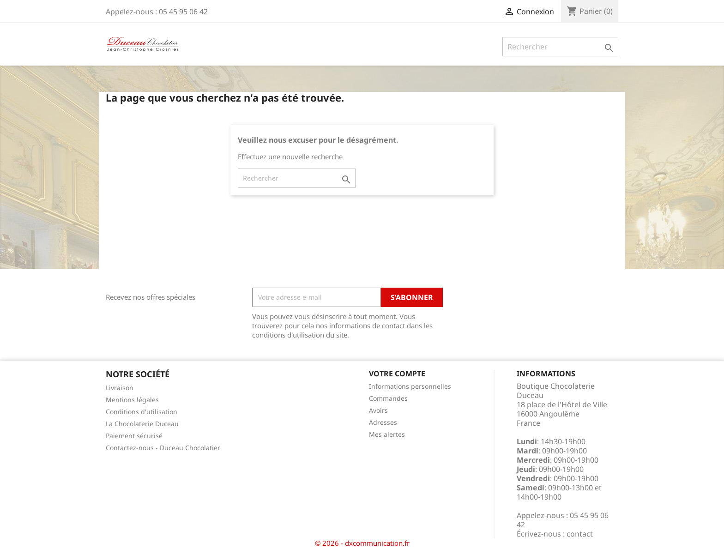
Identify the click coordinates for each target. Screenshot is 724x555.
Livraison (119, 387)
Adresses (383, 422)
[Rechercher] (560, 46)
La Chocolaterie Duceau (142, 423)
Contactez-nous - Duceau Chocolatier (163, 447)
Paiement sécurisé (134, 435)
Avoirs (378, 410)
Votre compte (397, 373)
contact (580, 534)
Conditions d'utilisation (141, 411)
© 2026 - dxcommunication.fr (362, 543)
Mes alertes (387, 434)
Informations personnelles (410, 386)
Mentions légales (132, 399)
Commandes (388, 398)
